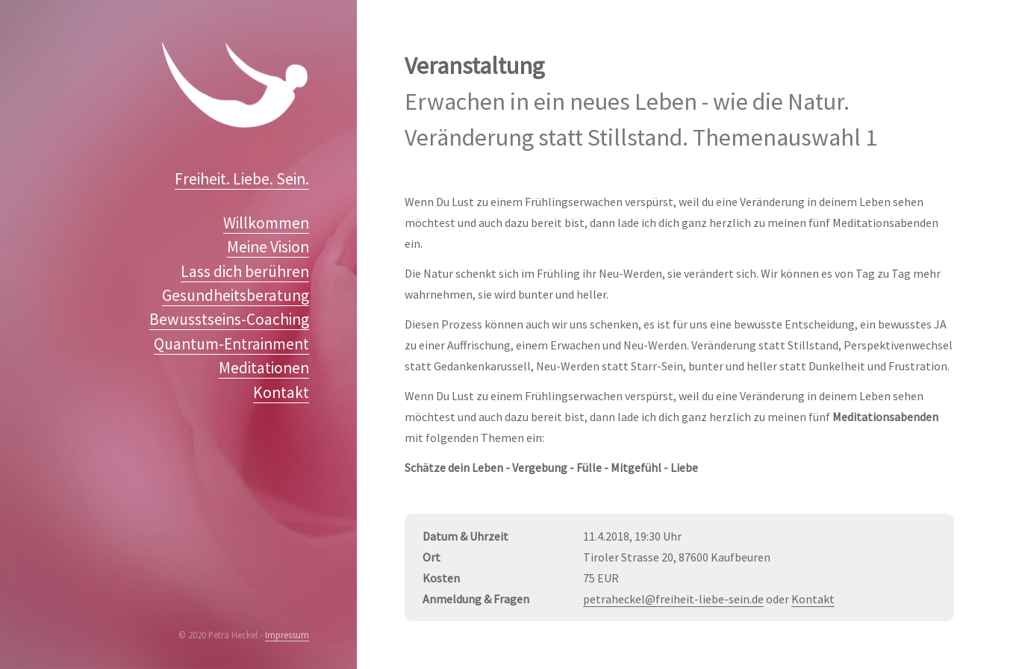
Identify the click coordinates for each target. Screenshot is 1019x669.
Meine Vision (268, 247)
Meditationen (264, 368)
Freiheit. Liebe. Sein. (242, 179)
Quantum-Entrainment (231, 344)
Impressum (287, 635)
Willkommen (266, 223)
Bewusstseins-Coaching (229, 319)
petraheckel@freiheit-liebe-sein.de (673, 598)
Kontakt (281, 392)
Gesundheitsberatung (235, 295)
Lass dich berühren (245, 271)
